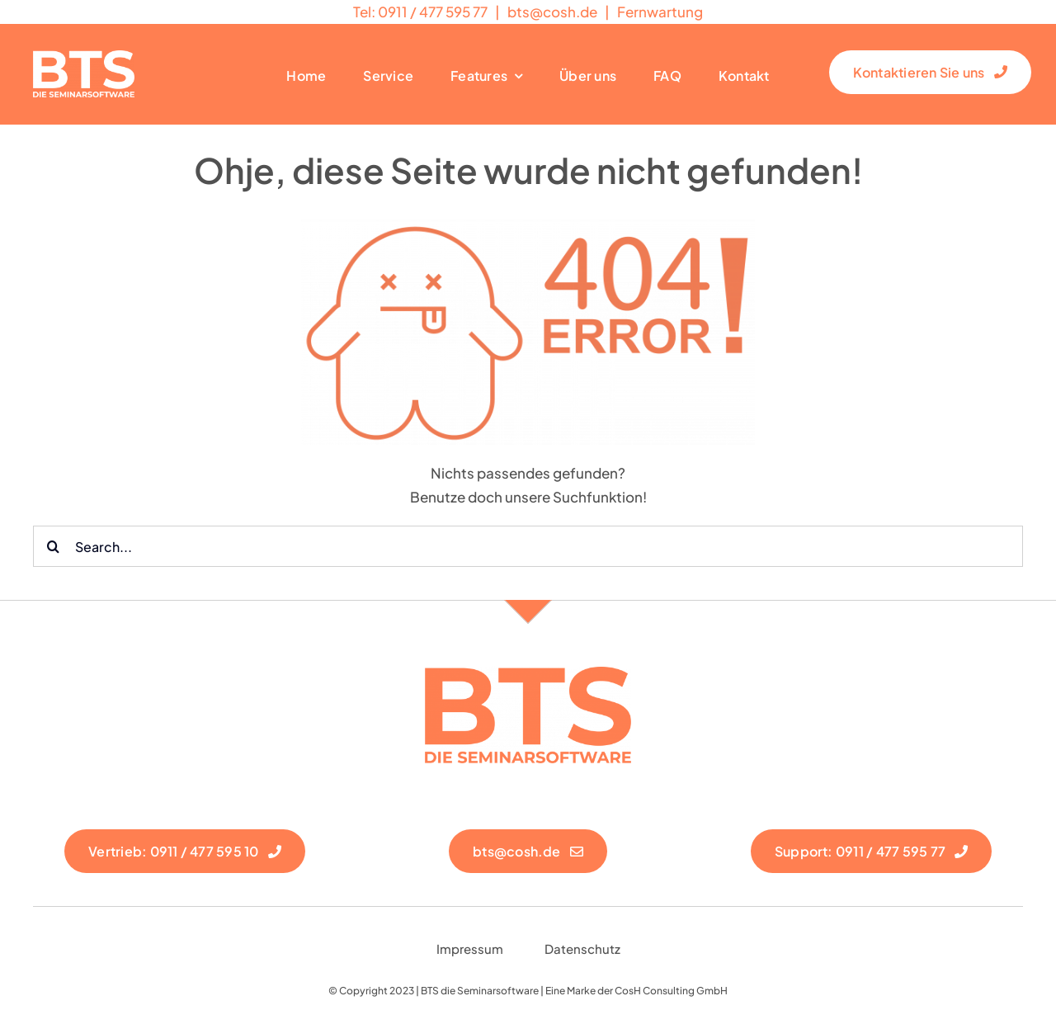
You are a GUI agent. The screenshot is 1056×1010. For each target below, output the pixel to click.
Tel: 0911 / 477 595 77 (420, 11)
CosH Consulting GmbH (671, 990)
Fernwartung (660, 11)
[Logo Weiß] (83, 57)
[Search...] (528, 546)
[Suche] (53, 546)
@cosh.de (552, 11)
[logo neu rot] (528, 673)
